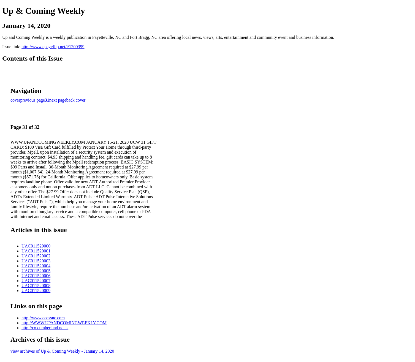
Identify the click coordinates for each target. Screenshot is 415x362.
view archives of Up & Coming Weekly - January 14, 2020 (62, 351)
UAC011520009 (35, 290)
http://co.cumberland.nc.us (44, 327)
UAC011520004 (35, 265)
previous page (32, 100)
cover (15, 100)
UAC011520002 (35, 256)
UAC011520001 (35, 251)
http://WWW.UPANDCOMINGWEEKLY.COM (64, 322)
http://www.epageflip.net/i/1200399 (52, 46)
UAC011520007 (35, 280)
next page (57, 100)
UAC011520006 (35, 275)
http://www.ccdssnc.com (43, 317)
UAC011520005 (35, 270)
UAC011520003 (35, 260)
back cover (76, 100)
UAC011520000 (35, 246)
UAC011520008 (35, 285)
